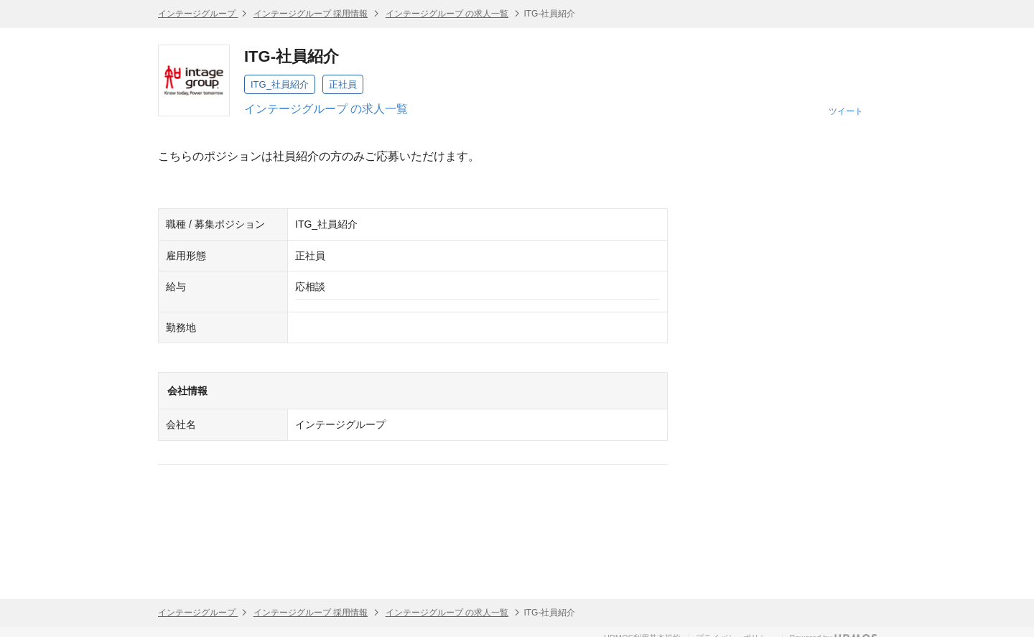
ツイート (846, 111)
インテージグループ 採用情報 (310, 14)
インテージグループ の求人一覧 (447, 14)
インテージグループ (198, 14)
